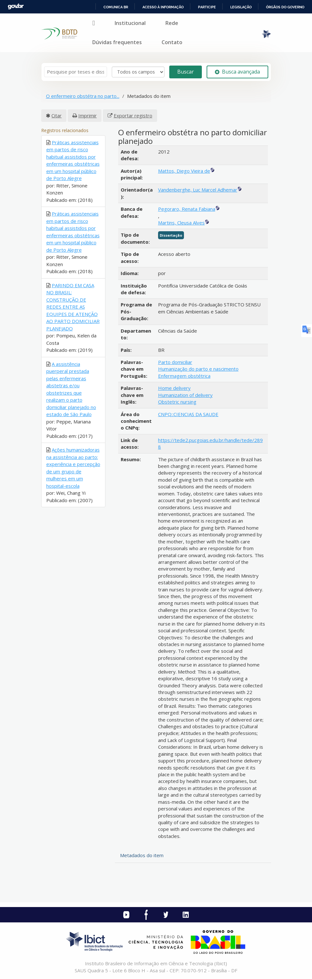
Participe (207, 7)
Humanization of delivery (185, 395)
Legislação (241, 7)
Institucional (130, 23)
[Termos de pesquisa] (75, 72)
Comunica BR (115, 7)
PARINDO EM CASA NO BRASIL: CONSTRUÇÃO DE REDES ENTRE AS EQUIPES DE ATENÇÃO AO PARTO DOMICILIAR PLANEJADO (73, 307)
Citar (56, 115)
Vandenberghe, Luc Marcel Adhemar (197, 189)
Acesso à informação (163, 7)
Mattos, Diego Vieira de (184, 171)
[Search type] (138, 72)
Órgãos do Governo (285, 7)
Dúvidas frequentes (117, 42)
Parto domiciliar (175, 362)
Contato (172, 42)
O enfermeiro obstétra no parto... (82, 96)
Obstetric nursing (177, 402)
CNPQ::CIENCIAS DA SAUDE (188, 414)
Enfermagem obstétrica (184, 376)
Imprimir (87, 115)
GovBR (16, 7)
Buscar (185, 71)
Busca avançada (237, 71)
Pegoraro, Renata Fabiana (186, 209)
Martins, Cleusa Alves (181, 222)
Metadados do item (142, 855)
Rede (171, 23)
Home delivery (174, 388)
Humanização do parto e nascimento (198, 369)
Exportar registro (133, 115)
